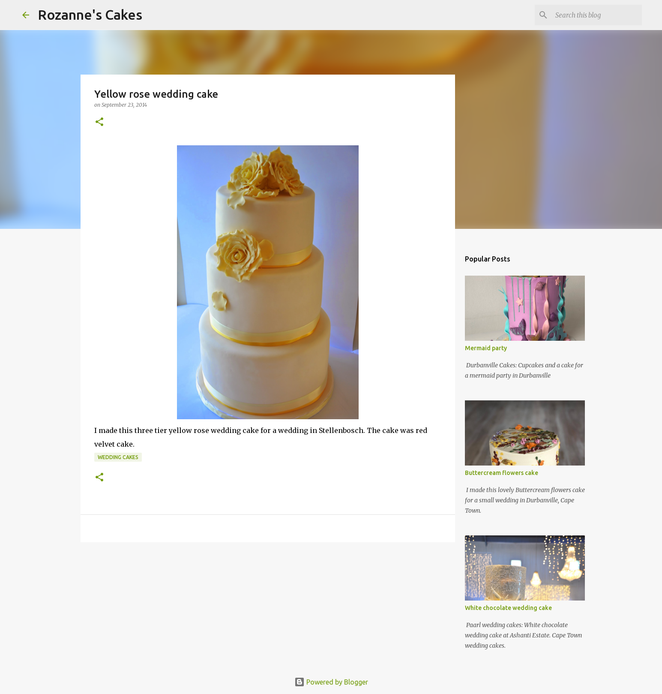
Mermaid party (486, 348)
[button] (99, 122)
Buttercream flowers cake (501, 472)
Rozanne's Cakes (90, 14)
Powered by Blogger (331, 682)
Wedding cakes (118, 457)
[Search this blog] (597, 15)
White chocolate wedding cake (508, 607)
